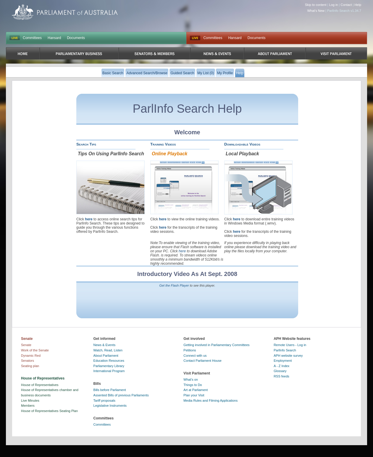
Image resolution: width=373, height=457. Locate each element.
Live (195, 38)
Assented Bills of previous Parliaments (121, 395)
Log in (333, 5)
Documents (76, 38)
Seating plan (30, 366)
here (88, 219)
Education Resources (109, 360)
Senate (26, 345)
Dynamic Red (31, 355)
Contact (346, 5)
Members (28, 405)
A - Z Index (281, 366)
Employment (283, 360)
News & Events (104, 345)
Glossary (280, 371)
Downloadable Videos (242, 144)
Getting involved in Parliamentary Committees (216, 345)
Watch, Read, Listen (108, 350)
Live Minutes (30, 400)
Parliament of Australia (65, 12)
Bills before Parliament (109, 390)
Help (357, 5)
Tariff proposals (104, 400)
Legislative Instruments (110, 405)
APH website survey (288, 355)
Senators (27, 360)
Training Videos (163, 144)
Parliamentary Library (109, 366)
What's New (315, 10)
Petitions (189, 350)
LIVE (14, 38)
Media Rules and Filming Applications (210, 400)
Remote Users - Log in (290, 345)
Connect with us (194, 355)
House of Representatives (40, 385)
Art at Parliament (195, 390)
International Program (109, 371)
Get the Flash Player (174, 285)
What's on (190, 379)
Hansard (54, 38)
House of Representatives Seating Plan (49, 411)
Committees (32, 38)
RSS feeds (281, 376)
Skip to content (316, 5)
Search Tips (86, 144)
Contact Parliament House (202, 360)
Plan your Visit (193, 395)
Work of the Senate (35, 350)
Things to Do (192, 385)
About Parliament (105, 355)
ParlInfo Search (285, 350)
